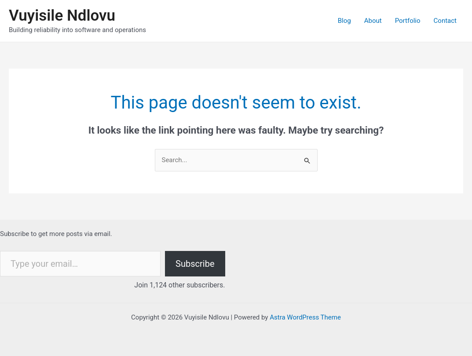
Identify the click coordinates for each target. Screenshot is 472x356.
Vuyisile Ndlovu (62, 16)
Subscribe (195, 263)
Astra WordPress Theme (305, 317)
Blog (344, 21)
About (373, 21)
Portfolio (408, 21)
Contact (445, 21)
